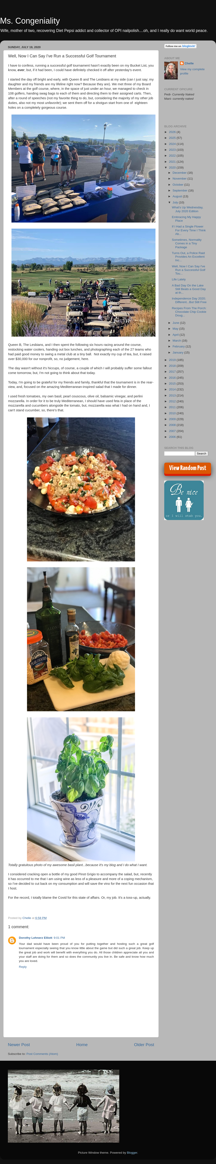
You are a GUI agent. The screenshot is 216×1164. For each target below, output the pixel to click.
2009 (173, 419)
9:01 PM (59, 937)
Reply (23, 966)
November (180, 178)
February (179, 346)
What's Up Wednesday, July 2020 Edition (187, 209)
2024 (173, 144)
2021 (173, 161)
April (176, 334)
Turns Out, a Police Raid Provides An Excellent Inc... (188, 256)
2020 (173, 167)
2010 (173, 413)
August (178, 196)
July (176, 202)
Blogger (132, 1152)
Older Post (144, 1044)
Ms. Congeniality (30, 20)
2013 (173, 395)
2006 (173, 437)
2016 (173, 377)
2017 (173, 371)
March (177, 340)
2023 (173, 149)
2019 (173, 360)
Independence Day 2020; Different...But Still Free (189, 300)
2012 (173, 401)
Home (82, 1044)
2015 (173, 383)
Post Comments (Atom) (42, 1054)
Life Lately (179, 279)
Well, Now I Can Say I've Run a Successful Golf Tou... (188, 270)
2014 (173, 389)
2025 (173, 138)
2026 (173, 132)
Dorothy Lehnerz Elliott (35, 937)
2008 (173, 425)
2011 (173, 407)
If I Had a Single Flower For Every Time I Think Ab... (189, 230)
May (176, 328)
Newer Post (19, 1044)
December (180, 172)
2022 (173, 155)
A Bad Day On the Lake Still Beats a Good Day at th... (189, 289)
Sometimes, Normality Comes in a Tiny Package (187, 243)
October (178, 184)
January (178, 352)
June (176, 322)
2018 (173, 365)
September (180, 190)
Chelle (189, 63)
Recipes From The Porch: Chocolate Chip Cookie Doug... (189, 311)
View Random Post (187, 468)
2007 (173, 431)
